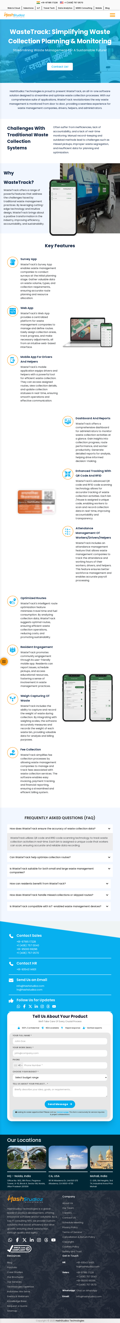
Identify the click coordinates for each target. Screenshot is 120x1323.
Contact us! (59, 67)
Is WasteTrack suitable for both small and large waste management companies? (60, 870)
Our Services (14, 1281)
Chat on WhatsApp (86, 1290)
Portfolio (12, 1267)
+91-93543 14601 (26, 969)
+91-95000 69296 (27, 949)
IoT (38, 8)
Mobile (99, 8)
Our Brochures (15, 1277)
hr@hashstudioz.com (29, 989)
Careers (67, 1212)
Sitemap (12, 1310)
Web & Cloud (14, 8)
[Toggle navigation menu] (112, 15)
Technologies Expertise (20, 1286)
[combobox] (18, 1065)
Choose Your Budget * (26, 1071)
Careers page (63, 1112)
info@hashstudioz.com (30, 986)
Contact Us (69, 1217)
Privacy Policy (70, 1227)
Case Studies (15, 1272)
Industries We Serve (18, 1291)
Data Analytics (65, 8)
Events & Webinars (18, 1296)
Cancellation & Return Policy (78, 1237)
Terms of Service (72, 1232)
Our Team (68, 1208)
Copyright (68, 1241)
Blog (107, 8)
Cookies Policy (70, 1246)
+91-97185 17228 (47, 3)
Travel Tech (49, 8)
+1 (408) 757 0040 (28, 945)
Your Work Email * (23, 1047)
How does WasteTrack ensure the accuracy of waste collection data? (60, 828)
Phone (16, 1059)
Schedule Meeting (72, 1222)
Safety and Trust (72, 1251)
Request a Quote (17, 1306)
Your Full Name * (22, 1035)
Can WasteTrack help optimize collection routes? (60, 857)
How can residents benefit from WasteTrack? (59, 884)
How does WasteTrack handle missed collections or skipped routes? (59, 895)
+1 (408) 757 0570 (71, 3)
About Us (67, 1203)
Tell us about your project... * (30, 1083)
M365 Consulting (84, 8)
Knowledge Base (17, 1301)
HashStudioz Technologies (70, 1320)
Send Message (60, 1104)
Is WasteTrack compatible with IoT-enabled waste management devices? (59, 906)
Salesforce (28, 8)
